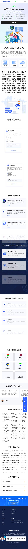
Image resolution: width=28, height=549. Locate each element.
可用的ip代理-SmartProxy (23, 421)
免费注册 (13, 503)
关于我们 (3, 522)
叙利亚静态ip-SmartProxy (15, 428)
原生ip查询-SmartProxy (14, 438)
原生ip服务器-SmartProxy (23, 438)
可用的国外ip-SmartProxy (15, 421)
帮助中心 (3, 520)
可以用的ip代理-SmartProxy (7, 417)
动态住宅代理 (13, 511)
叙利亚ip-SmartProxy (6, 428)
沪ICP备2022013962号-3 (17, 544)
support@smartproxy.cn (17, 520)
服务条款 (3, 524)
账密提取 (3, 513)
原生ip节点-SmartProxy (23, 434)
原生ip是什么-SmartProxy (6, 441)
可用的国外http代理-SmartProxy (6, 421)
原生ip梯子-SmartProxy (6, 438)
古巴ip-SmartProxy (14, 414)
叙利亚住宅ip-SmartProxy (6, 431)
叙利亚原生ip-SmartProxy (23, 428)
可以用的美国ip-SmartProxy (24, 414)
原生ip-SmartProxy (23, 431)
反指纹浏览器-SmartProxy (15, 431)
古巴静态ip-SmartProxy (6, 414)
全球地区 (3, 515)
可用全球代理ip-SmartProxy (15, 417)
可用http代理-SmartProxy (6, 425)
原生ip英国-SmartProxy (14, 434)
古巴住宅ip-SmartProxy (14, 425)
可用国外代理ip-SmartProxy (24, 417)
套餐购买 (3, 511)
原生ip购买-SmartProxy (6, 434)
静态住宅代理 (13, 513)
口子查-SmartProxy (23, 425)
